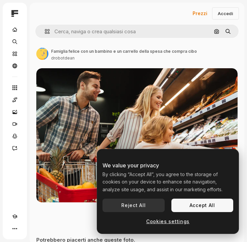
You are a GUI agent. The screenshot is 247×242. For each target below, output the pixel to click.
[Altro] (14, 228)
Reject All (133, 205)
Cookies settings (168, 221)
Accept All (202, 205)
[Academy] (14, 216)
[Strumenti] (14, 87)
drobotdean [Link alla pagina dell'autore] (63, 58)
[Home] (14, 29)
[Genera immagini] (14, 112)
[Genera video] (14, 124)
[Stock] (14, 53)
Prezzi (200, 13)
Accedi (225, 13)
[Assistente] (14, 148)
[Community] (14, 66)
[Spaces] (14, 99)
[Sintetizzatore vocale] (14, 136)
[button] (44, 31)
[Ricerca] (14, 41)
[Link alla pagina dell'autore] (42, 54)
